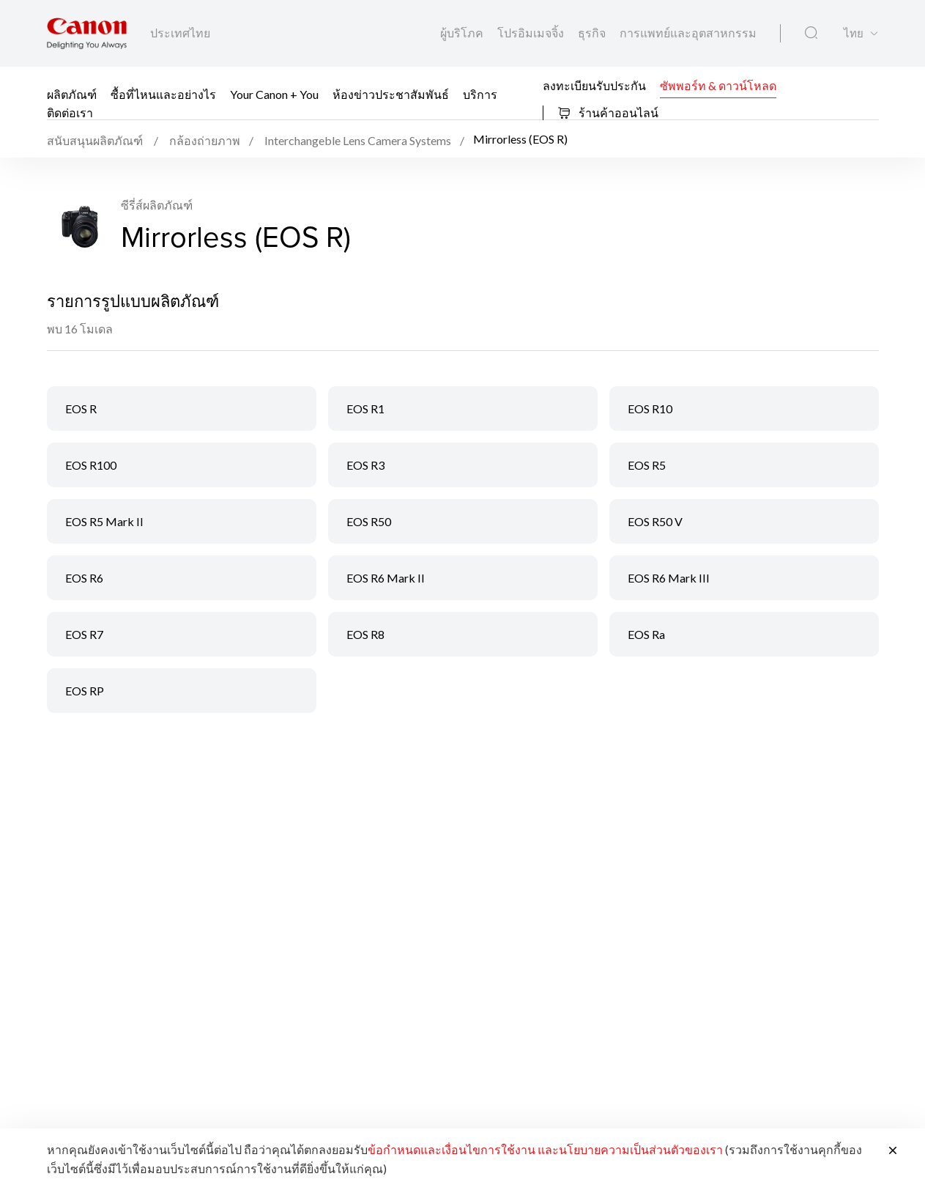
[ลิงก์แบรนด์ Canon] (87, 33)
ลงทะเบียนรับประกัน (594, 85)
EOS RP (84, 691)
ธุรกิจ (593, 33)
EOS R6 (84, 578)
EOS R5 (647, 465)
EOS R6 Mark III (669, 578)
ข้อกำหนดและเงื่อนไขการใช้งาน (451, 1149)
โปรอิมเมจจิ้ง (531, 33)
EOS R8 (365, 634)
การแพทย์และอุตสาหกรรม (688, 33)
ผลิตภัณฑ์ (72, 94)
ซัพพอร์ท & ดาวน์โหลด (718, 85)
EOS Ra (646, 634)
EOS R (81, 408)
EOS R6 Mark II (385, 578)
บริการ (480, 94)
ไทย (853, 33)
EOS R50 (368, 521)
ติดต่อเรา (70, 112)
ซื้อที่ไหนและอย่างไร (163, 94)
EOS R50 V (655, 521)
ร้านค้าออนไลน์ (607, 112)
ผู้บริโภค (463, 33)
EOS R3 (365, 465)
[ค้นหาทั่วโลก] (811, 33)
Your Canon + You (274, 94)
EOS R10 (650, 408)
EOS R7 (84, 634)
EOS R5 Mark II (104, 521)
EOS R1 (365, 408)
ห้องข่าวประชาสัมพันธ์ (391, 94)
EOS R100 (90, 465)
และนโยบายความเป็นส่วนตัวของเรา (630, 1149)
